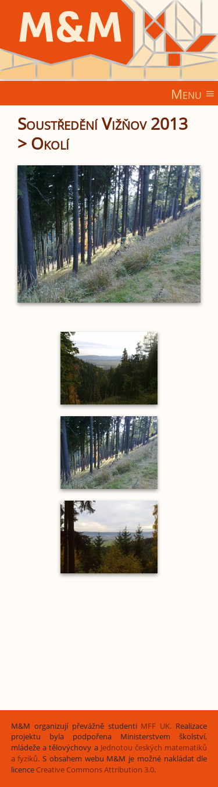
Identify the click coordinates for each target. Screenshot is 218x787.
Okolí (50, 143)
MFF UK (155, 726)
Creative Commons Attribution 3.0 (95, 770)
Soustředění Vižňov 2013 (102, 123)
